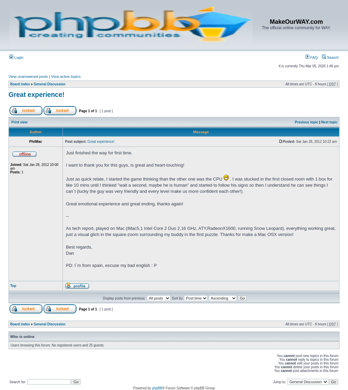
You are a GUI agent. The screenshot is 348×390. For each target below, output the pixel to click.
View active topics (66, 76)
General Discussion (49, 84)
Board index (20, 84)
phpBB (157, 388)
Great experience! (36, 94)
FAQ (311, 57)
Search (330, 57)
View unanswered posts (28, 76)
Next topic (329, 122)
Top (13, 286)
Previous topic (306, 122)
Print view (20, 122)
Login (16, 57)
